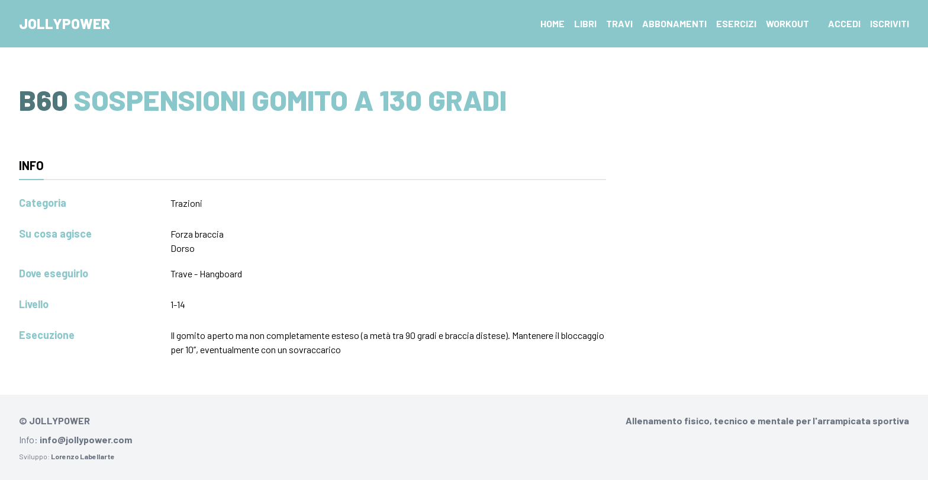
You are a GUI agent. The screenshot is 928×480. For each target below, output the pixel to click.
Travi (619, 23)
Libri (585, 23)
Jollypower (64, 23)
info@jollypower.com (86, 439)
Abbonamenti (674, 23)
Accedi (844, 23)
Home (552, 23)
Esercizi (736, 23)
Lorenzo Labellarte (83, 456)
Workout (787, 23)
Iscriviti (889, 23)
